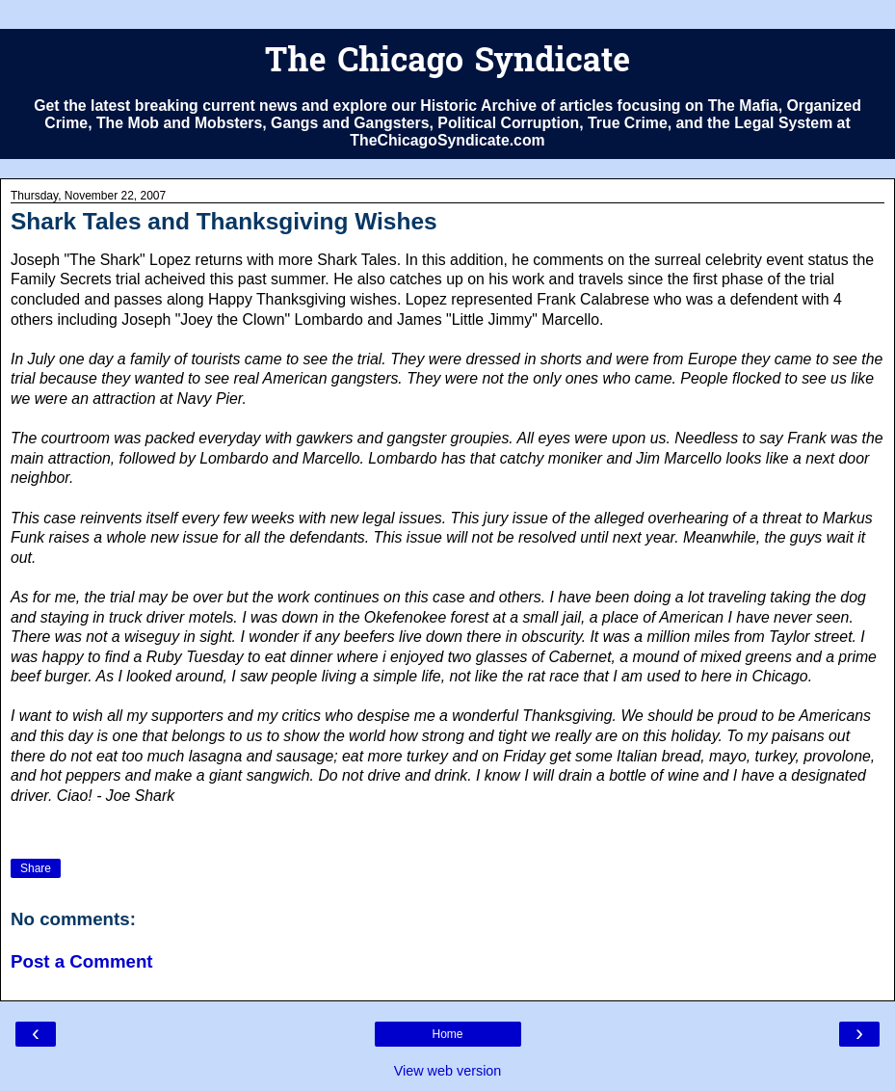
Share (35, 868)
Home (447, 1034)
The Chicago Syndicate (447, 63)
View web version (448, 1070)
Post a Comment (82, 961)
